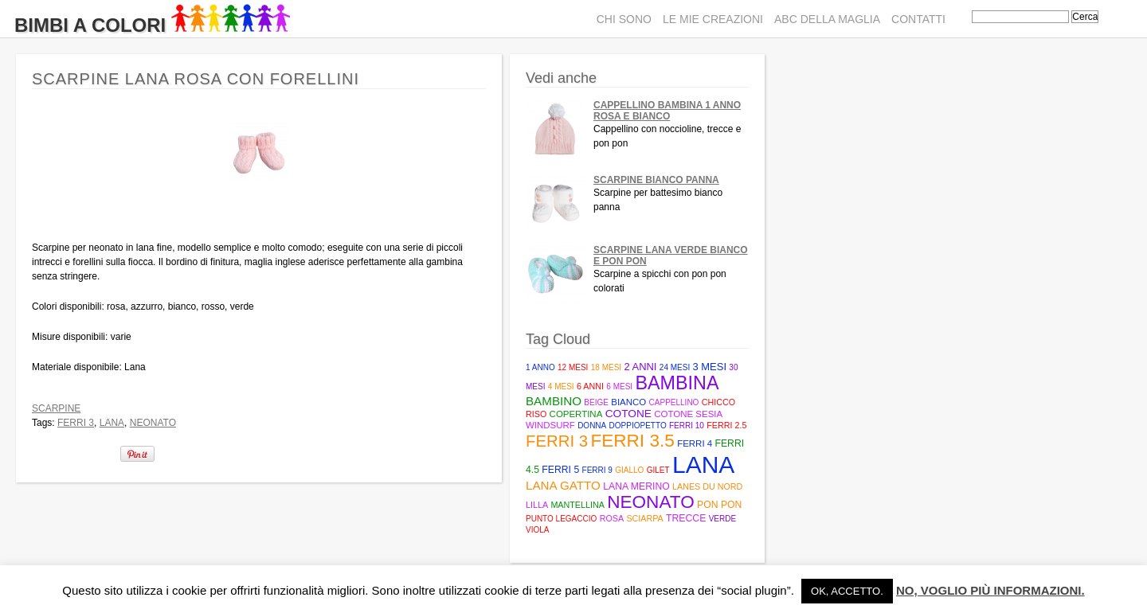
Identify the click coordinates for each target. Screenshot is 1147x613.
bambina (676, 383)
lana (112, 422)
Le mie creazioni (713, 19)
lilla (537, 505)
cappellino (674, 402)
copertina (576, 414)
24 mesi (675, 367)
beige (596, 402)
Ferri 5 (560, 469)
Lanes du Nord (707, 486)
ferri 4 (694, 443)
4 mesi (561, 386)
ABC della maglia (827, 19)
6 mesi (619, 386)
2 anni (640, 367)
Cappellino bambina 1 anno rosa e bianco (667, 111)
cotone (628, 414)
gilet (658, 470)
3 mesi (709, 367)
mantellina (577, 505)
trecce (686, 518)
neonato (153, 422)
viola (537, 529)
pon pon (719, 504)
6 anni (590, 386)
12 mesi (573, 367)
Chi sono (624, 19)
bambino (553, 401)
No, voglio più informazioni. (990, 590)
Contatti (918, 19)
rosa (612, 518)
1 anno (540, 367)
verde (722, 518)
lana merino (636, 486)
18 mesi (606, 367)
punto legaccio (561, 518)
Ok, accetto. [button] (847, 591)
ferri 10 (686, 425)
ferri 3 (75, 422)
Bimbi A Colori (152, 25)
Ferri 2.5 (726, 425)
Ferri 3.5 (632, 441)
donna (591, 425)
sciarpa (644, 518)
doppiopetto (638, 425)
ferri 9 (597, 470)
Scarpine (56, 408)
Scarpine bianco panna (656, 179)
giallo (629, 470)
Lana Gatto (563, 485)
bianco (628, 402)
